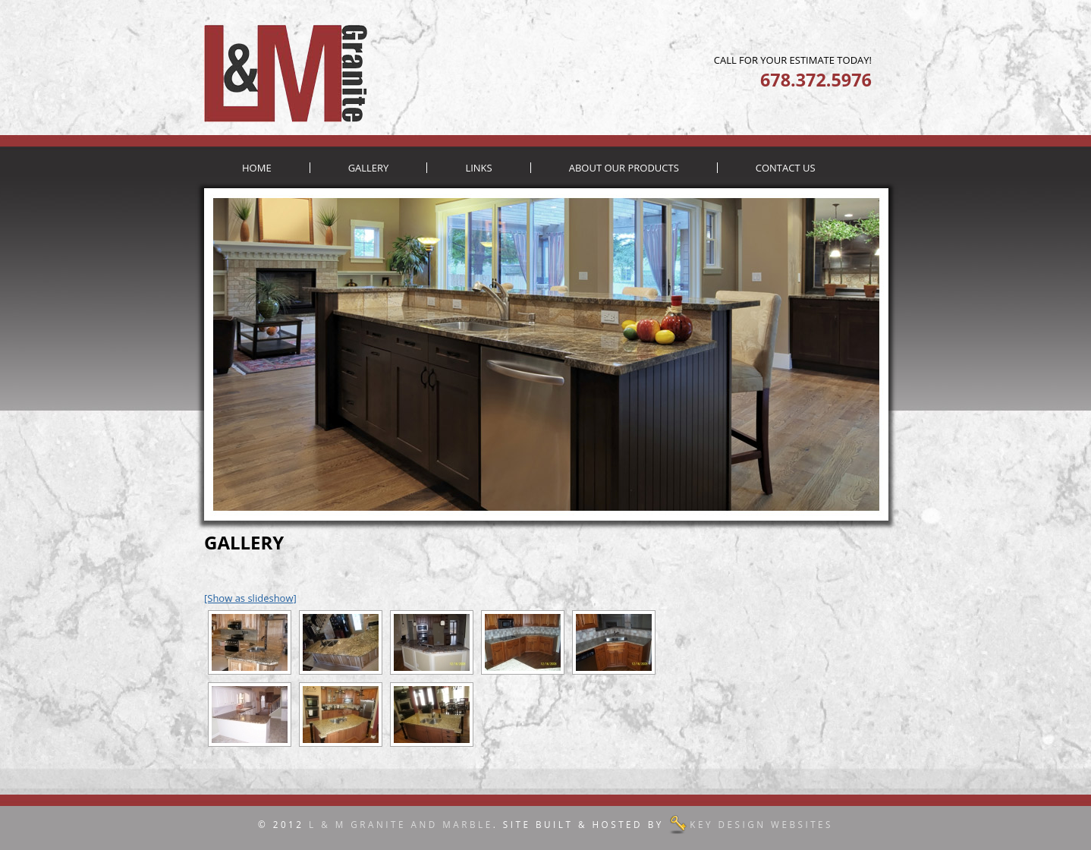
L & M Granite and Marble (401, 824)
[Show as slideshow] (250, 598)
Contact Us (786, 167)
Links (478, 167)
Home (257, 167)
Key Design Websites (761, 824)
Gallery (368, 167)
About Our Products (624, 167)
